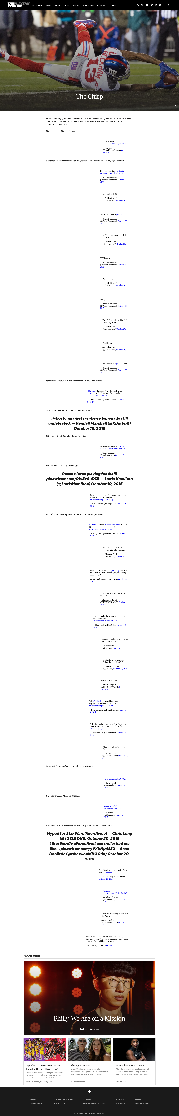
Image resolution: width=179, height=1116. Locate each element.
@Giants (120, 171)
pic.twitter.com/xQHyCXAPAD (101, 529)
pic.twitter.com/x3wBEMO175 (105, 621)
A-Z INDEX (120, 1103)
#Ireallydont (114, 806)
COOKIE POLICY (37, 1103)
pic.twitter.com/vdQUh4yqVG (112, 173)
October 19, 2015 (121, 648)
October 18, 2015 (120, 669)
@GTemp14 (93, 525)
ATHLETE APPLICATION (63, 1099)
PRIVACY (120, 1099)
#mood (106, 806)
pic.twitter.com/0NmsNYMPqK (112, 449)
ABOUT (33, 1099)
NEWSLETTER (59, 1103)
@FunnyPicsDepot (111, 525)
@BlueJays (115, 570)
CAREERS (87, 1099)
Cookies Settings (142, 1103)
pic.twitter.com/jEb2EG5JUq (101, 500)
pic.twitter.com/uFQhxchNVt (114, 144)
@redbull (97, 701)
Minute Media (85, 1113)
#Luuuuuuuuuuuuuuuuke (113, 872)
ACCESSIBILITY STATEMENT (94, 1103)
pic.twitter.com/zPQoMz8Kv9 (115, 893)
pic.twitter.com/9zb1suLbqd (115, 808)
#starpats (106, 891)
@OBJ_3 (90, 393)
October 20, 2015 (106, 879)
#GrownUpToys (96, 728)
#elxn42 (121, 446)
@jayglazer (92, 391)
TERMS (138, 1099)
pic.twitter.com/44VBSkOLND (99, 395)
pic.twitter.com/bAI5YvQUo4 (115, 779)
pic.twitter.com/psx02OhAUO (101, 706)
